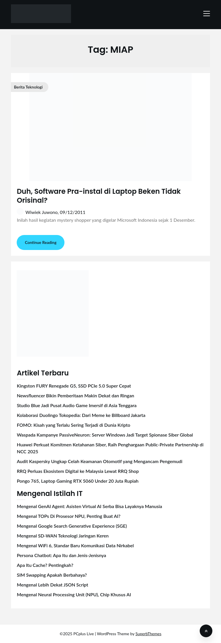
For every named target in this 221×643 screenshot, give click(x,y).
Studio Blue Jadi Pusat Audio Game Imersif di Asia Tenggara (76, 405)
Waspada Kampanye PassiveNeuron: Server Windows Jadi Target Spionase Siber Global (105, 434)
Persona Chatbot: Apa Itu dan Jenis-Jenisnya (61, 555)
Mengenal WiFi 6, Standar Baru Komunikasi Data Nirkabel (75, 545)
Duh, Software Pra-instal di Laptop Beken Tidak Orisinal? (99, 196)
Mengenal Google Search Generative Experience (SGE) (72, 526)
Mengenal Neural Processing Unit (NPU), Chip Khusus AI (74, 594)
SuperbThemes (148, 633)
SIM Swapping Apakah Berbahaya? (52, 575)
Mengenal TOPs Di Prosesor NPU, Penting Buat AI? (68, 516)
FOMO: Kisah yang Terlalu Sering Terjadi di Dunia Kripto (73, 425)
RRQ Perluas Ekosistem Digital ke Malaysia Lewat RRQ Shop (78, 471)
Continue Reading (40, 242)
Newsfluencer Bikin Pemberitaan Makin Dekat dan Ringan (75, 395)
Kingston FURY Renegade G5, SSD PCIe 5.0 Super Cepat (74, 385)
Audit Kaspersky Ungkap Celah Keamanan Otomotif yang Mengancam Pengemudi (99, 461)
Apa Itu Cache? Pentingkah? (45, 565)
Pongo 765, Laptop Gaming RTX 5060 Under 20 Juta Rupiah (77, 481)
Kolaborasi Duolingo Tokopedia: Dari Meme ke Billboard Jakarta (81, 415)
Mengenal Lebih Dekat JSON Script (52, 584)
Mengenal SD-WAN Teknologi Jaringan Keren (62, 535)
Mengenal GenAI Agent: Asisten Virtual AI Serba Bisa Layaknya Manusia (89, 506)
